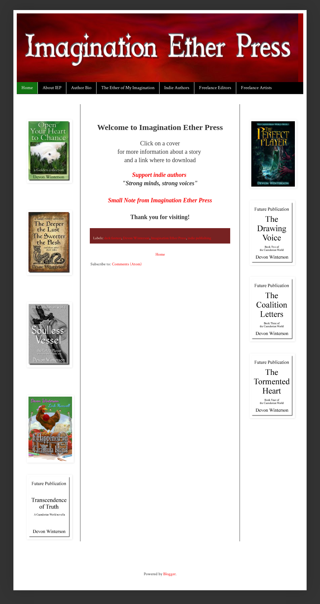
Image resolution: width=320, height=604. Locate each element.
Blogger (169, 574)
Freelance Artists (256, 88)
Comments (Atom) (127, 264)
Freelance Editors (215, 88)
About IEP (52, 88)
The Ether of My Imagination (127, 88)
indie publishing (199, 238)
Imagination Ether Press (168, 238)
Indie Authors (176, 88)
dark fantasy (112, 238)
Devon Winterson (136, 238)
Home (27, 88)
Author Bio (81, 88)
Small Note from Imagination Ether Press (160, 200)
